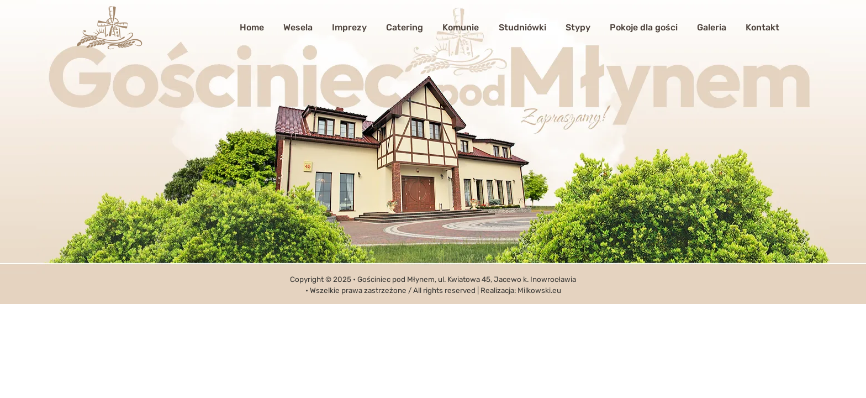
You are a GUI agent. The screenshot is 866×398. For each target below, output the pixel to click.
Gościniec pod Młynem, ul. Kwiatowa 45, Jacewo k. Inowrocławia (466, 279)
